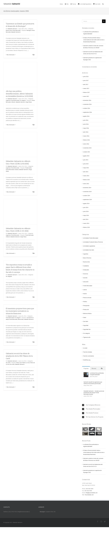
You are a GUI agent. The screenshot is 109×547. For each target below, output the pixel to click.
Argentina (8, 100)
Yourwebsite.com (89, 495)
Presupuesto (86, 305)
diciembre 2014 (87, 187)
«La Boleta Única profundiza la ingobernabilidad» (97, 373)
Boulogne (29, 30)
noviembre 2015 (87, 148)
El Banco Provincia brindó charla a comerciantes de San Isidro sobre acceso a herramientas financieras (93, 40)
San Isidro (8, 362)
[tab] (94, 405)
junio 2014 (86, 211)
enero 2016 (86, 144)
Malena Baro (21, 319)
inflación (13, 102)
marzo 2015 (86, 175)
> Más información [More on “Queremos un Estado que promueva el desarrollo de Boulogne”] (10, 54)
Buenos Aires (9, 30)
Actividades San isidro (88, 250)
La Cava (28, 362)
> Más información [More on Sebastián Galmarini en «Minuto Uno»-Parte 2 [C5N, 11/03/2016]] (10, 192)
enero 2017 (86, 96)
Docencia (85, 274)
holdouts (16, 169)
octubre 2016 (86, 108)
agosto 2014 (86, 203)
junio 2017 (86, 80)
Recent (94, 368)
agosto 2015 (86, 156)
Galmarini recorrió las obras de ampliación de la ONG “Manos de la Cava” (19, 356)
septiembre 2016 (87, 112)
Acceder (85, 348)
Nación (85, 293)
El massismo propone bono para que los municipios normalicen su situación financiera (20, 311)
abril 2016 (85, 132)
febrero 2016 (86, 140)
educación (85, 282)
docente (85, 278)
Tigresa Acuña (86, 337)
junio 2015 (86, 164)
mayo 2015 (86, 168)
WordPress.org (86, 360)
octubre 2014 (86, 195)
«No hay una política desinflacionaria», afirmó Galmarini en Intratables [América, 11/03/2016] (19, 93)
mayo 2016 (86, 128)
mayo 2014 (86, 215)
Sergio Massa (29, 102)
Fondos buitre (28, 168)
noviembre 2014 (87, 191)
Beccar (17, 362)
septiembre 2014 (87, 199)
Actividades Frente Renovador (90, 238)
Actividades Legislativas (89, 246)
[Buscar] (104, 21)
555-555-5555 (89, 488)
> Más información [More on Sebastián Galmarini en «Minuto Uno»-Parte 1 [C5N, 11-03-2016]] (10, 253)
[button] (103, 4)
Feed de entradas (87, 352)
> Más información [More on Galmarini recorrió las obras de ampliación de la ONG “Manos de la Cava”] (10, 387)
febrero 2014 (86, 227)
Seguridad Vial (86, 329)
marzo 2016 (86, 136)
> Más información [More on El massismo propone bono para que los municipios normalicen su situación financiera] (10, 342)
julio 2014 (85, 207)
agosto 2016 (86, 116)
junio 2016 (86, 124)
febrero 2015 (86, 179)
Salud (84, 317)
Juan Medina (23, 362)
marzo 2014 (86, 223)
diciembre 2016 (87, 100)
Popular (86, 368)
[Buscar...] (92, 21)
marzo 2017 (86, 88)
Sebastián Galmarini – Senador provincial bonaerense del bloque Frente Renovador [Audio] (94, 392)
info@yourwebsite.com (91, 493)
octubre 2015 (86, 152)
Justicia (85, 289)
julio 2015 (85, 160)
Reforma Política (87, 313)
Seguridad (85, 325)
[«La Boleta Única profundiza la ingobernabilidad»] (86, 373)
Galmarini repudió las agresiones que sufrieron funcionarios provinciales (93, 382)
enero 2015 (86, 183)
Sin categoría (23, 100)
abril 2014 (85, 219)
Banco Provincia (87, 258)
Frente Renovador (16, 30)
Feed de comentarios (88, 356)
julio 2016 (85, 120)
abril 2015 (85, 172)
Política (85, 301)
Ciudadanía (86, 266)
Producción (86, 309)
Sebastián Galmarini (12, 28)
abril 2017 (85, 84)
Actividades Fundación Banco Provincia (93, 242)
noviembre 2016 (87, 104)
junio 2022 (86, 76)
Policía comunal (87, 297)
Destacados (86, 270)
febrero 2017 (86, 92)
